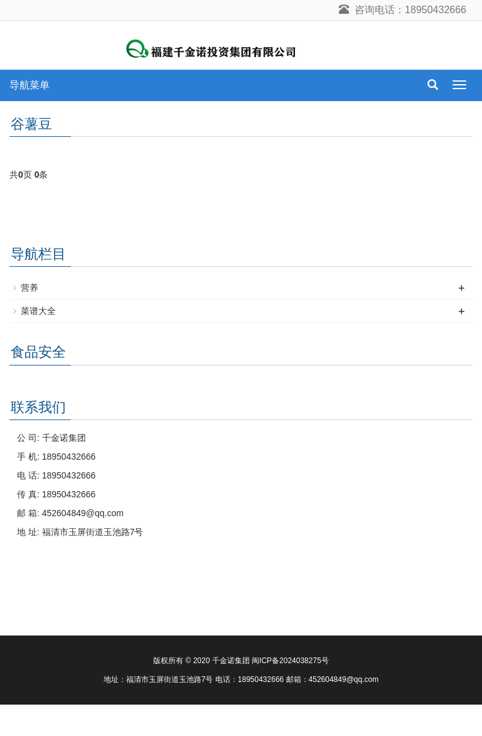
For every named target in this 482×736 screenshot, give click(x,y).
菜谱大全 (38, 311)
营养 (29, 288)
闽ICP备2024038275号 (290, 660)
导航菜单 (29, 85)
